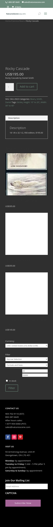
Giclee (20, 83)
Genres (15, 21)
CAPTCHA (11, 473)
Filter (11, 369)
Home (7, 21)
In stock (12, 361)
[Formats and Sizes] (26, 346)
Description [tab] (14, 98)
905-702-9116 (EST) (14, 394)
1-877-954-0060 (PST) (15, 404)
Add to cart (27, 67)
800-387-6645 (12, 397)
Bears (22, 21)
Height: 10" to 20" (32, 83)
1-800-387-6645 (13, 2)
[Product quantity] (9, 68)
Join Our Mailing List (17, 461)
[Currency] (26, 326)
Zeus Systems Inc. (24, 514)
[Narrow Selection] (26, 340)
